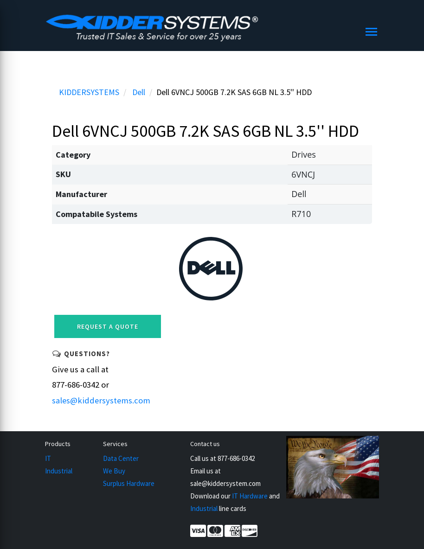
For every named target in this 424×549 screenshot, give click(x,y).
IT (48, 458)
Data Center (121, 458)
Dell (138, 92)
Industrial (58, 470)
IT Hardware (250, 496)
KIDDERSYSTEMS (89, 92)
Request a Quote (107, 326)
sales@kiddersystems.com (101, 400)
